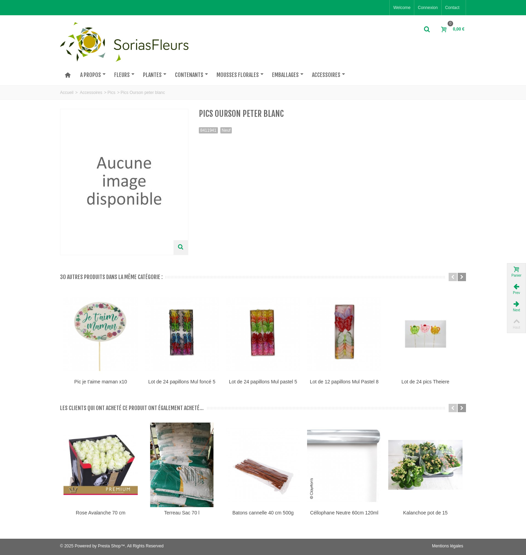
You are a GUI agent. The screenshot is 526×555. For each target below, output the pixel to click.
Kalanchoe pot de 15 (425, 512)
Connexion (428, 7)
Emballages (288, 74)
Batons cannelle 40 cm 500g (263, 512)
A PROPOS (93, 74)
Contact (452, 7)
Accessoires (328, 74)
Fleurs (124, 74)
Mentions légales (447, 546)
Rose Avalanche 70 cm (101, 512)
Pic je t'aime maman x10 (100, 381)
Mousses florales (240, 74)
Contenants (191, 74)
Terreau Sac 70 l (182, 512)
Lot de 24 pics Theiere (425, 381)
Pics (112, 92)
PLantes (155, 74)
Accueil (67, 92)
